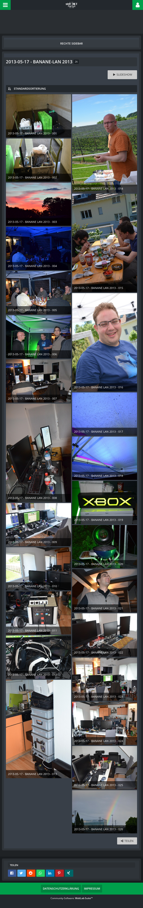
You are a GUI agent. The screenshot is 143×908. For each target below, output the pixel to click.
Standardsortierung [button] (30, 88)
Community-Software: (72, 898)
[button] (5, 5)
